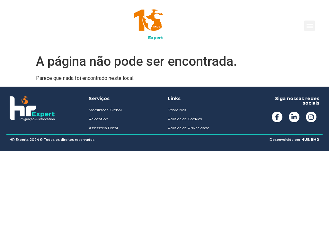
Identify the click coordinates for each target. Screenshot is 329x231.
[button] (309, 26)
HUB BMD (310, 140)
